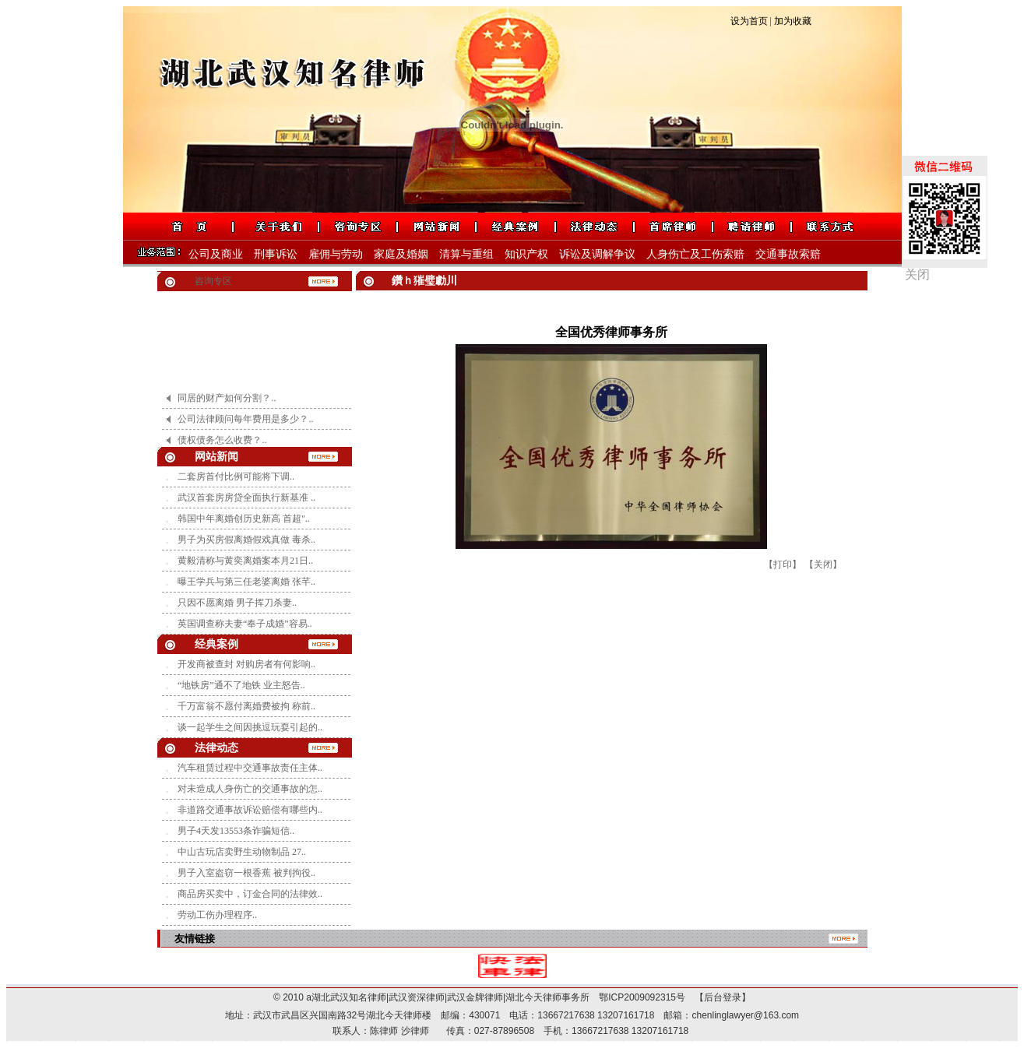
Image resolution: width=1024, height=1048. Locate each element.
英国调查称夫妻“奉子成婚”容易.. (245, 623)
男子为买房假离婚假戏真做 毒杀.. (246, 539)
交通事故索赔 (788, 254)
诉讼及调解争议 (597, 254)
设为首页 (749, 21)
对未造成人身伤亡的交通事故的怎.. (250, 788)
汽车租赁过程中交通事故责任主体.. (250, 767)
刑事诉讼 (275, 254)
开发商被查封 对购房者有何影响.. (246, 664)
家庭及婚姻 (401, 254)
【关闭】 (823, 564)
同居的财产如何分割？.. (227, 404)
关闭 (917, 274)
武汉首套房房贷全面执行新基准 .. (246, 497)
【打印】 (782, 564)
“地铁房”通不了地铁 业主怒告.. (241, 685)
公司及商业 (215, 254)
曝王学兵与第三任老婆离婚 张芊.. (246, 581)
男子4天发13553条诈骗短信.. (236, 830)
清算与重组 (466, 254)
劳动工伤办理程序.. (217, 914)
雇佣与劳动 (335, 254)
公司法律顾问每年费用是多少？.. (245, 425)
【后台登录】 (718, 997)
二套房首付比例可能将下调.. (236, 476)
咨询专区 (213, 281)
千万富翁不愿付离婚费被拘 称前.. (246, 706)
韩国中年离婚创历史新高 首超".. (244, 518)
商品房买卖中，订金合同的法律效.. (250, 893)
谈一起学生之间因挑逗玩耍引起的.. (250, 727)
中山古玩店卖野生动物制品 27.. (242, 851)
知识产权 (526, 254)
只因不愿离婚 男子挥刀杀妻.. (237, 602)
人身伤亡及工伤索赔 (695, 254)
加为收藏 (792, 21)
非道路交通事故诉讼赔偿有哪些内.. (250, 809)
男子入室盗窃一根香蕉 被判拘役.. (246, 872)
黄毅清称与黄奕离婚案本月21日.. (245, 560)
